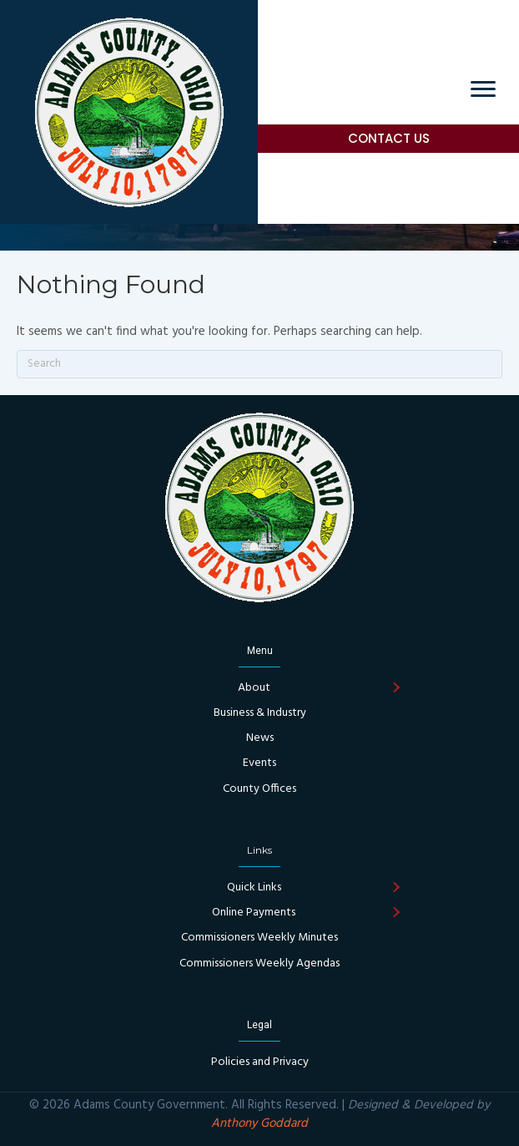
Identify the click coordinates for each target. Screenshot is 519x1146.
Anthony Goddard (259, 1123)
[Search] (259, 364)
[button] (395, 688)
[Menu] (483, 89)
